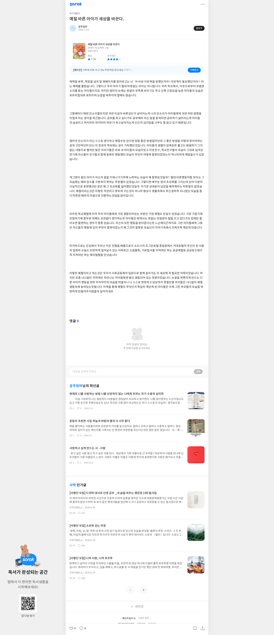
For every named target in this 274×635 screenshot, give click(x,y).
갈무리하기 (195, 628)
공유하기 (203, 628)
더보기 (203, 4)
